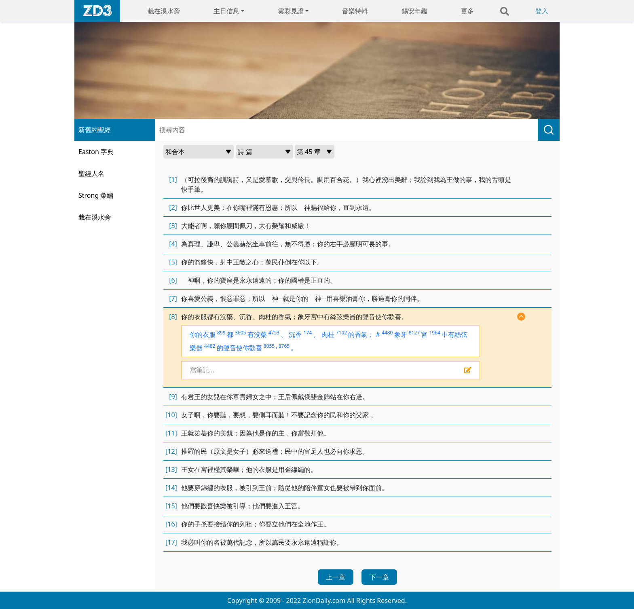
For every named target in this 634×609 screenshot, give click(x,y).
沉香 (295, 334)
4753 (273, 332)
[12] (171, 451)
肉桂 (327, 334)
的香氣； (361, 334)
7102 (341, 332)
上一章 (335, 577)
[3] (173, 225)
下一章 (379, 577)
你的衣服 (203, 334)
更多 (467, 10)
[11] (171, 433)
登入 (541, 10)
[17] (171, 542)
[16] (171, 524)
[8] (173, 316)
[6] (173, 280)
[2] (173, 207)
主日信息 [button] (226, 10)
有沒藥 (257, 334)
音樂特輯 (355, 10)
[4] (173, 243)
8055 (269, 346)
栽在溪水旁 (164, 10)
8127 (414, 332)
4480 (387, 332)
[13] (171, 469)
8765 (284, 346)
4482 (209, 346)
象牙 (400, 334)
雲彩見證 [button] (291, 10)
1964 (434, 332)
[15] (171, 505)
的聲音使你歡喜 (239, 347)
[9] (173, 396)
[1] (173, 179)
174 (308, 332)
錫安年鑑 (414, 10)
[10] (171, 414)
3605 (240, 332)
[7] (173, 298)
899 (221, 332)
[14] (171, 487)
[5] (173, 262)
